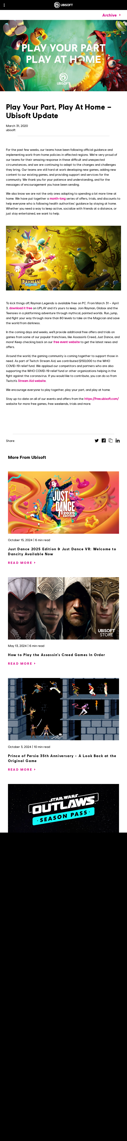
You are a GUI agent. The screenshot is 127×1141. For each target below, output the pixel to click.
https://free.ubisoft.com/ (101, 398)
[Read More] (20, 563)
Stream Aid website (32, 381)
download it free (20, 308)
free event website (66, 342)
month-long (58, 198)
